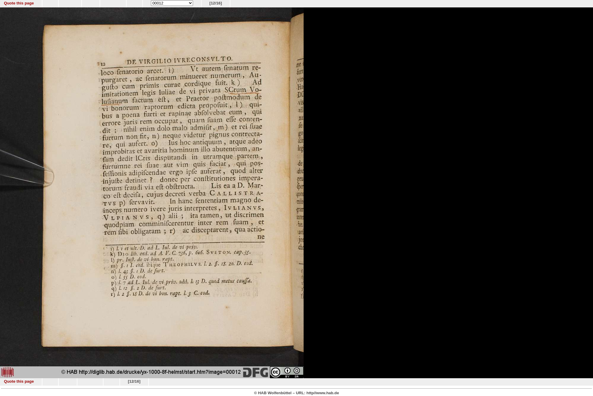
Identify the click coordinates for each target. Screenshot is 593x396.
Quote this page (19, 3)
